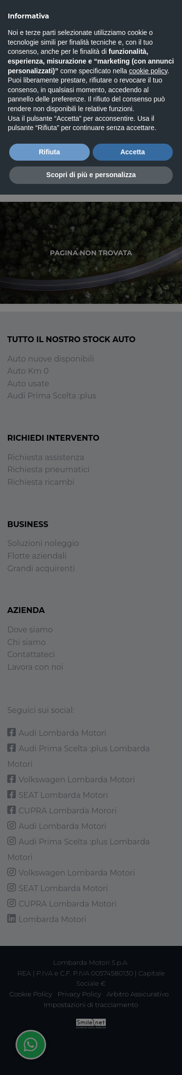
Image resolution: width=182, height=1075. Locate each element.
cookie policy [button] (148, 71)
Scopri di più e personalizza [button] (90, 175)
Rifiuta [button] (49, 152)
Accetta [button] (132, 152)
